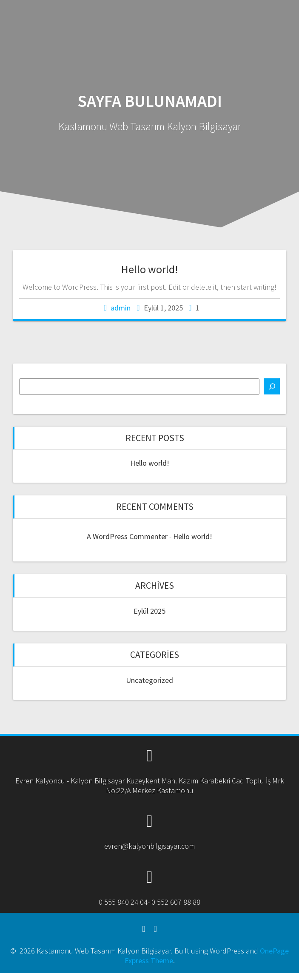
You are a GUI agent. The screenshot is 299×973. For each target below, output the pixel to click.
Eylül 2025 (149, 611)
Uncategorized (149, 680)
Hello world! (149, 269)
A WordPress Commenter (127, 536)
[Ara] (272, 386)
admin (121, 308)
